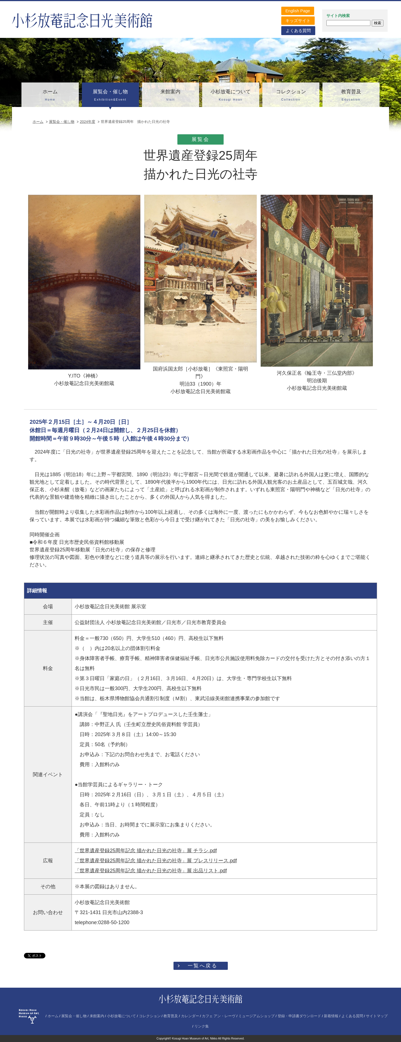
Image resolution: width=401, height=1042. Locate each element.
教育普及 (351, 96)
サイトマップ (377, 1016)
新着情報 (331, 1016)
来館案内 (170, 96)
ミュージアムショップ (256, 1016)
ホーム (50, 96)
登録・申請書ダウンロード (299, 1016)
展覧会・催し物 (110, 96)
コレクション (290, 96)
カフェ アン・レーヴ (219, 1016)
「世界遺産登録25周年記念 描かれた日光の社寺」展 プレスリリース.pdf (156, 860)
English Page (297, 10)
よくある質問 (298, 30)
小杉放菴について (230, 96)
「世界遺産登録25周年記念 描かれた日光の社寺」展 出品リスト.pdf (151, 870)
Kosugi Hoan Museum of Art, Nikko (194, 1038)
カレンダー (190, 1016)
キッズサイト (297, 20)
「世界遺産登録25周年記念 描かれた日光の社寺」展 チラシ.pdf (146, 850)
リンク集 (201, 1026)
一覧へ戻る (203, 965)
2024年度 (87, 122)
